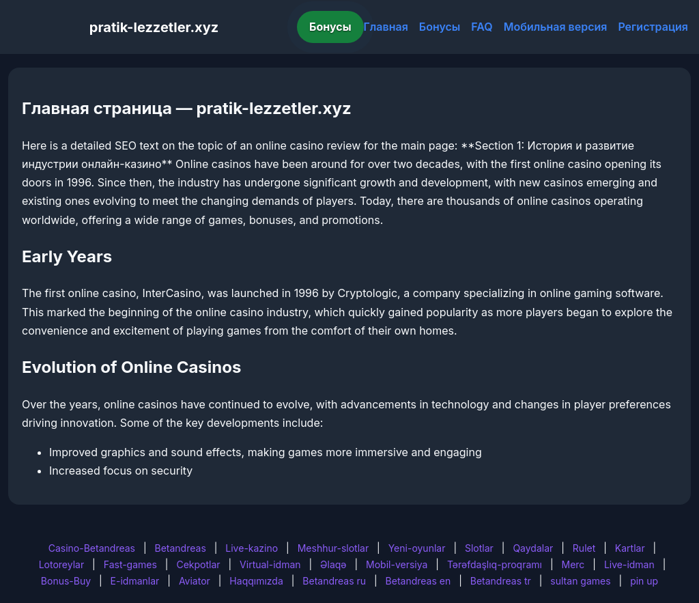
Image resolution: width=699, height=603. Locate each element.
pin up (644, 581)
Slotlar (479, 548)
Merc (573, 564)
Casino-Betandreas (91, 548)
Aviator (194, 581)
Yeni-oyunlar (417, 548)
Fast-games (130, 564)
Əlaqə (333, 564)
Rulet (584, 548)
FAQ (481, 26)
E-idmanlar (135, 581)
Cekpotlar (198, 564)
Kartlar (630, 548)
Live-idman (629, 564)
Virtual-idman (270, 564)
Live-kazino (251, 548)
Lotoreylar (62, 564)
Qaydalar (533, 548)
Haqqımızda (256, 581)
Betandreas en (418, 581)
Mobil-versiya (396, 564)
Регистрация (653, 26)
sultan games (580, 581)
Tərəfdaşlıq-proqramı (494, 564)
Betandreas (180, 548)
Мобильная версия (556, 26)
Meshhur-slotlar (333, 548)
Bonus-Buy (66, 581)
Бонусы (330, 26)
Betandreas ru (334, 581)
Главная (386, 26)
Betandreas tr (500, 581)
